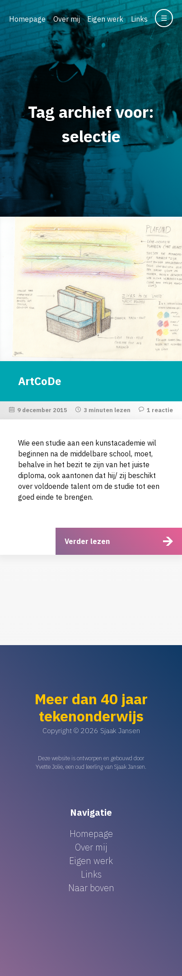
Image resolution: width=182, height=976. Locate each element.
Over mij (66, 18)
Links (139, 18)
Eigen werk (105, 18)
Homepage (27, 18)
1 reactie (160, 410)
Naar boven (91, 888)
